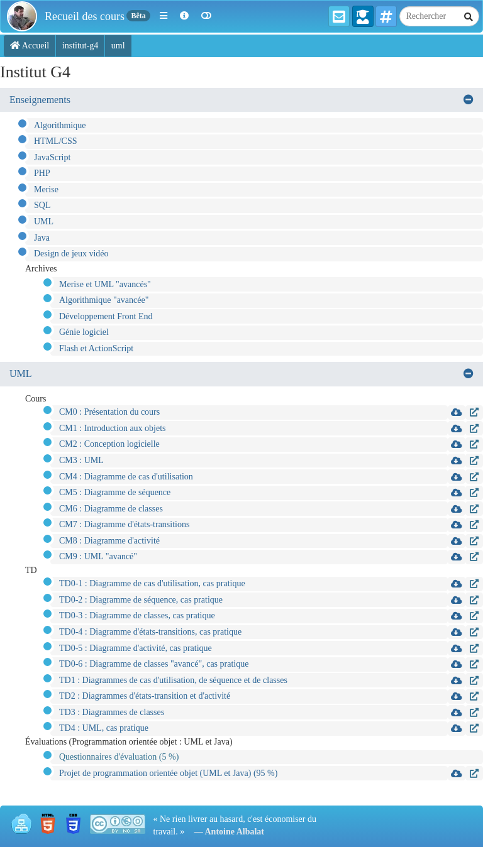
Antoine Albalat (235, 831)
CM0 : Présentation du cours (109, 412)
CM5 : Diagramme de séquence (114, 492)
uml (118, 45)
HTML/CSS (55, 141)
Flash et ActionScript (96, 348)
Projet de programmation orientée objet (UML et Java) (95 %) (168, 773)
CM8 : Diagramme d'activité (109, 540)
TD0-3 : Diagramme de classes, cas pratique (137, 615)
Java (42, 238)
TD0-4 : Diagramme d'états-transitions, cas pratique (150, 632)
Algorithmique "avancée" (103, 300)
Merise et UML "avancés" (105, 284)
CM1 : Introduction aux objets (112, 428)
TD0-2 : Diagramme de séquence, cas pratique (141, 599)
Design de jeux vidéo (71, 253)
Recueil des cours (85, 16)
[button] (163, 16)
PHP (42, 173)
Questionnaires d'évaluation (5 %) (119, 757)
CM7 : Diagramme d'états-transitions (124, 524)
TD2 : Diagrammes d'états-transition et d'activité (144, 696)
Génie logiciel (84, 332)
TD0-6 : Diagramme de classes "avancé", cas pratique (153, 664)
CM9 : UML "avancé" (98, 556)
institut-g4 (80, 45)
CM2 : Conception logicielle (109, 444)
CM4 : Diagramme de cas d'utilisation (126, 476)
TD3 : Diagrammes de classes (111, 712)
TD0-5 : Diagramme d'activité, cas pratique (135, 648)
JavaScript (52, 157)
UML (43, 221)
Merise (46, 189)
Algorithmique (60, 125)
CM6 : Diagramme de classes (111, 508)
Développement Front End (106, 316)
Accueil (29, 45)
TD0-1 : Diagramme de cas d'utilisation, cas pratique (152, 583)
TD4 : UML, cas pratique (103, 728)
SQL (42, 205)
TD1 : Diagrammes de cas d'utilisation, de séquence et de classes (173, 680)
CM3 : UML (81, 460)
